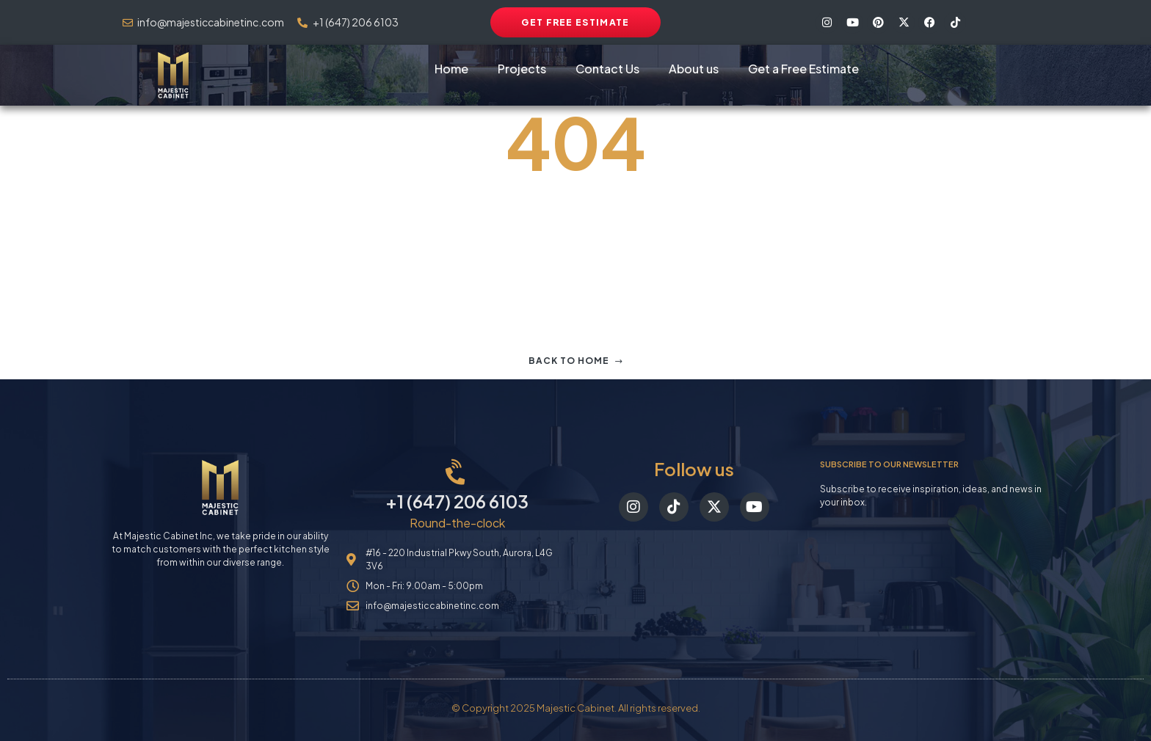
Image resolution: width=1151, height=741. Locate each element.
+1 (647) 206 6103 (457, 501)
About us (694, 68)
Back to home (576, 360)
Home (451, 68)
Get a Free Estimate (803, 68)
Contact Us (607, 68)
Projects (522, 68)
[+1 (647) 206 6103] (457, 473)
